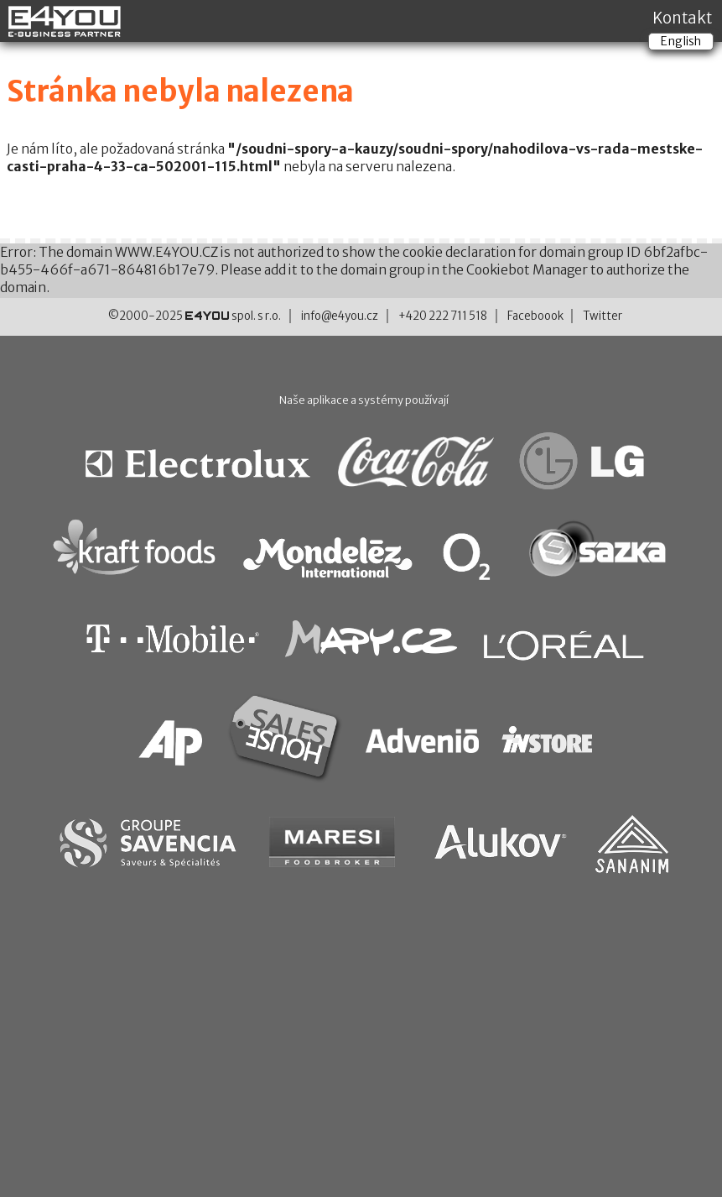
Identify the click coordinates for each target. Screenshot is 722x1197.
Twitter (602, 316)
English (681, 41)
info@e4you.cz (339, 316)
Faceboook (535, 316)
